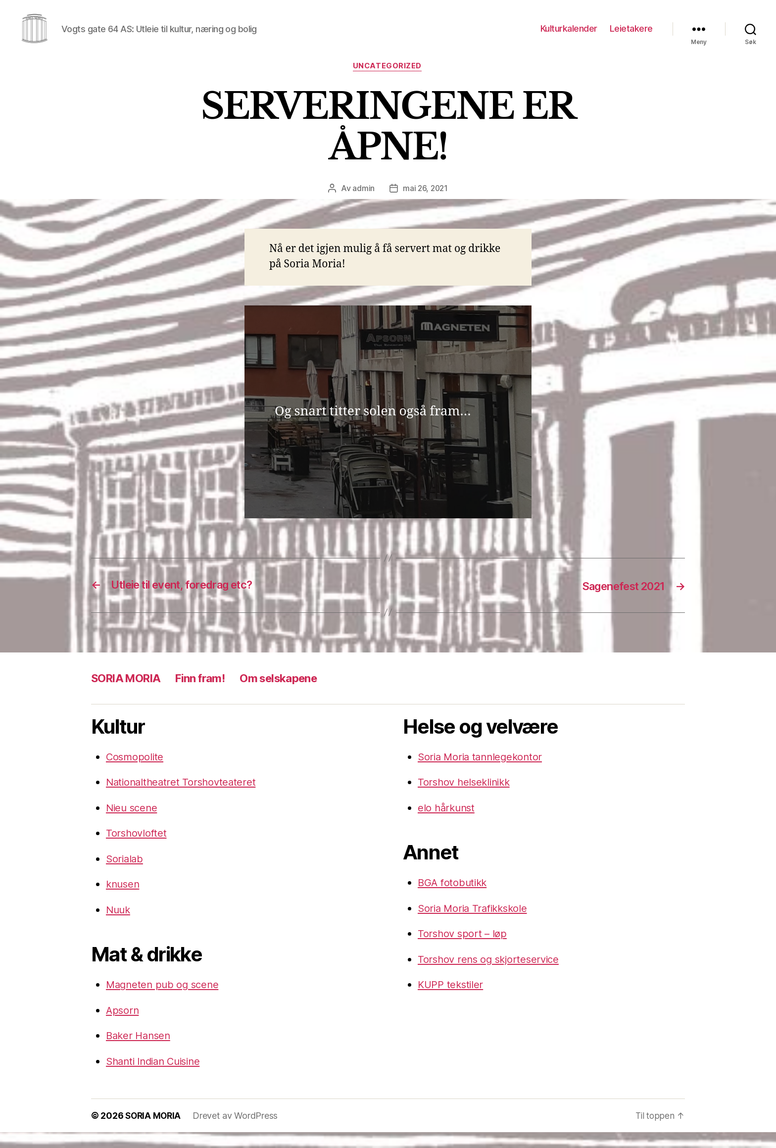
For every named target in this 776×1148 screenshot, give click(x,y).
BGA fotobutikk (454, 898)
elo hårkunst (448, 823)
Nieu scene (133, 823)
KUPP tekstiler (451, 1000)
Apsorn (123, 1025)
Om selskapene (294, 693)
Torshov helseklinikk (466, 798)
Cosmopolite (135, 772)
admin (362, 204)
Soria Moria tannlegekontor (483, 772)
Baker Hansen (140, 1051)
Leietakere (631, 36)
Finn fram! (209, 693)
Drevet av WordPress (237, 1131)
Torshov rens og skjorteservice (491, 974)
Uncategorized (388, 81)
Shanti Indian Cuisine (157, 1076)
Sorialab (125, 874)
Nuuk (119, 925)
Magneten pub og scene (164, 1000)
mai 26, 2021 (425, 204)
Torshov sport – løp (463, 949)
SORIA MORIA (129, 693)
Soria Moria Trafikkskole (476, 923)
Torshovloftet (137, 849)
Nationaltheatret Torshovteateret (183, 798)
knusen (124, 900)
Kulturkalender (568, 36)
